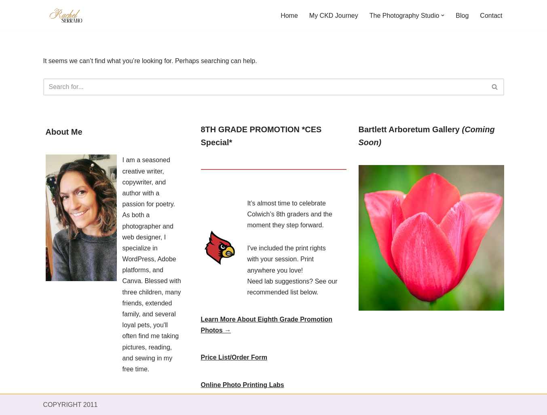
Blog (462, 15)
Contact (491, 15)
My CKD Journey (333, 15)
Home (289, 15)
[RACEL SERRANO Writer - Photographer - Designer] (67, 15)
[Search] (264, 86)
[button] (442, 15)
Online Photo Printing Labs (242, 384)
